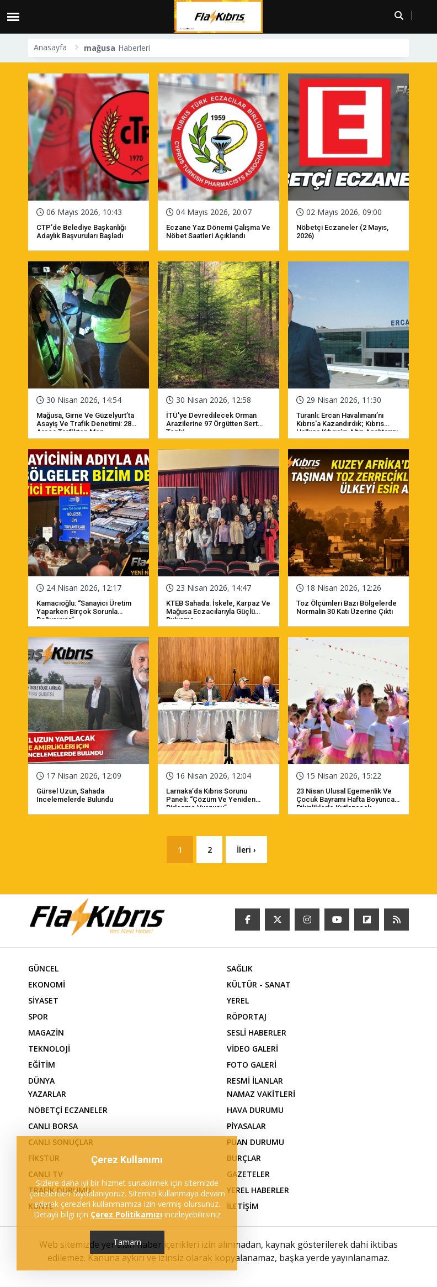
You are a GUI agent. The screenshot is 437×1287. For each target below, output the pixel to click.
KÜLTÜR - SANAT (259, 985)
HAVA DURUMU (255, 1110)
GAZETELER (248, 1174)
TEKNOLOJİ (49, 1049)
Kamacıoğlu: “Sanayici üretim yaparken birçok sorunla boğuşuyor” (83, 611)
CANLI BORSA (53, 1126)
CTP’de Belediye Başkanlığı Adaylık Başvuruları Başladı (81, 231)
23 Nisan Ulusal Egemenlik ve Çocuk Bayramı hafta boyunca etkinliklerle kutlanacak (345, 799)
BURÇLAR (244, 1158)
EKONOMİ (46, 985)
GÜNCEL (43, 969)
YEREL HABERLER (258, 1190)
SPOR (38, 1017)
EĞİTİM (41, 1065)
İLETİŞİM (243, 1206)
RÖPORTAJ (247, 1017)
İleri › (247, 849)
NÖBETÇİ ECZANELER (68, 1110)
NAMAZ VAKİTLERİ (261, 1094)
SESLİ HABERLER (256, 1033)
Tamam (127, 1242)
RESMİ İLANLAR (255, 1081)
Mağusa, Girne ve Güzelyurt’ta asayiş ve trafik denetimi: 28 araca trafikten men (85, 423)
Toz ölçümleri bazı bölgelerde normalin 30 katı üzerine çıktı (346, 607)
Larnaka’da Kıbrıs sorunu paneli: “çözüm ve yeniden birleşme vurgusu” (210, 799)
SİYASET (43, 1001)
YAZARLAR (47, 1094)
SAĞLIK (240, 969)
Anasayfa (50, 47)
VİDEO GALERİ (252, 1049)
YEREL (238, 1001)
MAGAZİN (46, 1033)
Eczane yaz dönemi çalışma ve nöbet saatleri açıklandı (218, 231)
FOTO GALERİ (251, 1065)
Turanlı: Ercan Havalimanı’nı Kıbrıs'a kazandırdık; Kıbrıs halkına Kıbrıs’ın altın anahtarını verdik (347, 427)
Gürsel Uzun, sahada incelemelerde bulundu (74, 795)
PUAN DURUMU (255, 1142)
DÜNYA (41, 1081)
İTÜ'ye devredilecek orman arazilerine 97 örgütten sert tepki (212, 423)
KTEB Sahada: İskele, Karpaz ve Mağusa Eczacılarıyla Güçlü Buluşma (218, 611)
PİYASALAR (246, 1126)
